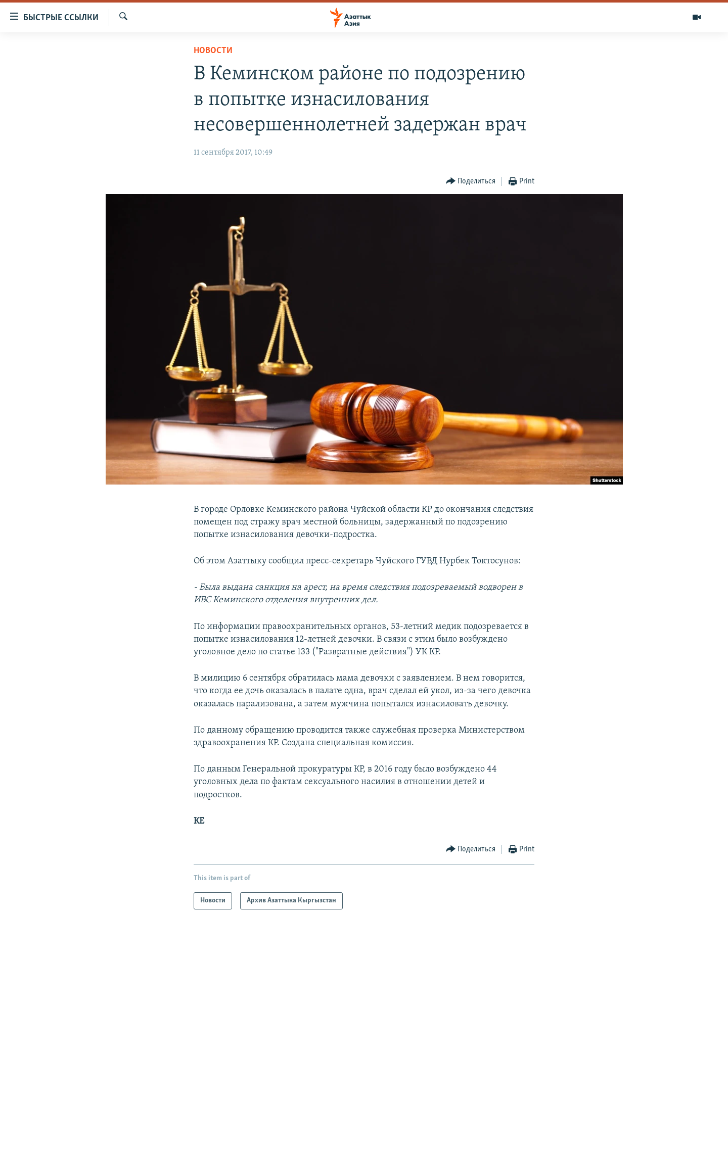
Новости (213, 51)
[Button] (471, 181)
